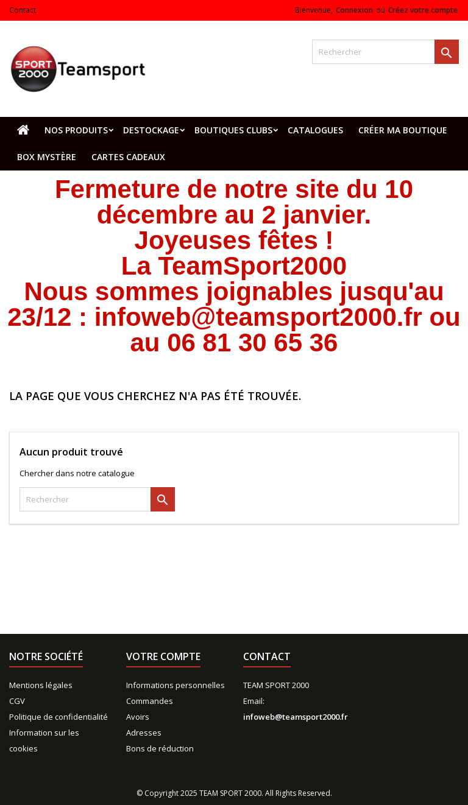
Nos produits (76, 130)
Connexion (354, 10)
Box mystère (46, 157)
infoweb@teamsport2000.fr (295, 716)
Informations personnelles (175, 685)
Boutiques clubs (233, 130)
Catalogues (315, 130)
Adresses (143, 732)
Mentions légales (41, 685)
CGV (17, 700)
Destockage (151, 130)
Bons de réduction (160, 748)
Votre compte (163, 656)
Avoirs (137, 716)
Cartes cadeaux (128, 157)
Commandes (149, 700)
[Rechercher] (385, 52)
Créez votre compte (423, 10)
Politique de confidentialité (58, 716)
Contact (22, 10)
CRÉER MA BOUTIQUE (402, 130)
